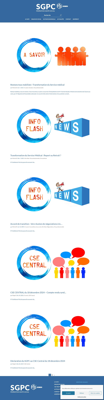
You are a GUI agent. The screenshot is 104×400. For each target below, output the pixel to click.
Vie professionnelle (49, 19)
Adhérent (76, 19)
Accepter (68, 393)
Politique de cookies (82, 396)
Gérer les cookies (95, 393)
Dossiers (31, 87)
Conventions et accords (35, 227)
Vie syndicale (43, 158)
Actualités (60, 19)
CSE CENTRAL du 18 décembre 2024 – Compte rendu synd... (38, 292)
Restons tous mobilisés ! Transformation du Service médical (37, 84)
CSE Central (32, 295)
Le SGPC (27, 19)
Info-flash (27, 158)
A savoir (26, 87)
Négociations (50, 227)
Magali (14, 295)
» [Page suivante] (54, 375)
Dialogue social (36, 19)
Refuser (82, 393)
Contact (68, 19)
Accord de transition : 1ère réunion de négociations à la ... (36, 224)
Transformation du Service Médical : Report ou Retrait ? (35, 155)
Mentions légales (82, 382)
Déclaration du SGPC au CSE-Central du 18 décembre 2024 (37, 361)
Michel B (14, 87)
